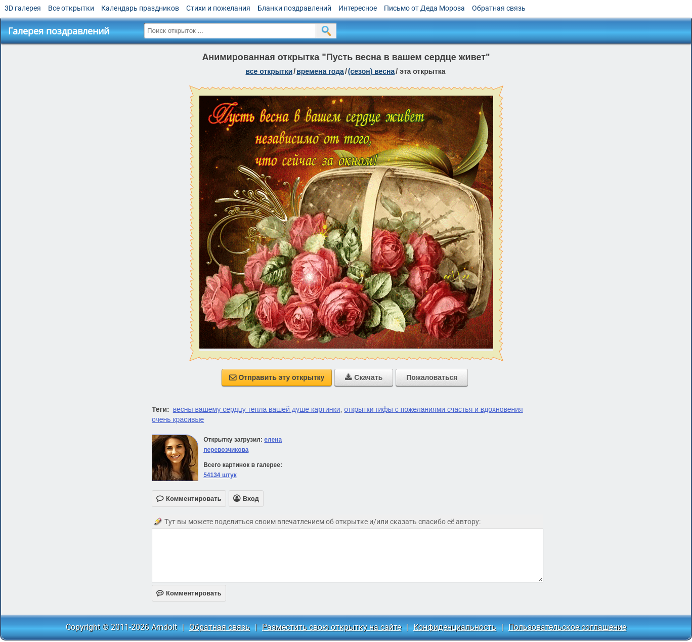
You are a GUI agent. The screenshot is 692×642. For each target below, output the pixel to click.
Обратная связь (499, 8)
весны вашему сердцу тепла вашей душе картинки (256, 409)
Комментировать (189, 593)
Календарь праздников (140, 8)
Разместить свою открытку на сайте (331, 627)
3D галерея (23, 8)
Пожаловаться (431, 377)
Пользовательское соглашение (567, 627)
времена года (320, 71)
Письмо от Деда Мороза (424, 8)
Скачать (363, 377)
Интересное (357, 8)
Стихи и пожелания (218, 8)
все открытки (269, 71)
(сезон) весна (371, 71)
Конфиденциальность (454, 627)
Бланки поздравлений (294, 8)
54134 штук (220, 475)
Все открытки (71, 8)
